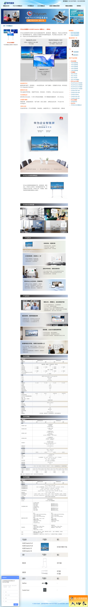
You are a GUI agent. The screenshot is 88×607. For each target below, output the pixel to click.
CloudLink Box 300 (75, 90)
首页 (4, 25)
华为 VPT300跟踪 (75, 79)
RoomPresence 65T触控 (76, 86)
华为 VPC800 (74, 77)
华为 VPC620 (74, 75)
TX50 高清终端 (74, 70)
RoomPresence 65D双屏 (76, 84)
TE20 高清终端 (74, 62)
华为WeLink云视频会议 (76, 105)
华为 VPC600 (74, 73)
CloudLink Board (75, 94)
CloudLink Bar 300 (75, 96)
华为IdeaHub (74, 101)
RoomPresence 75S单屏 (76, 88)
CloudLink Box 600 (75, 92)
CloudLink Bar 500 (75, 98)
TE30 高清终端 (74, 64)
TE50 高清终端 (74, 68)
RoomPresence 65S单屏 (76, 83)
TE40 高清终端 (74, 66)
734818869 (75, 51)
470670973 (75, 55)
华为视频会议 (9, 25)
